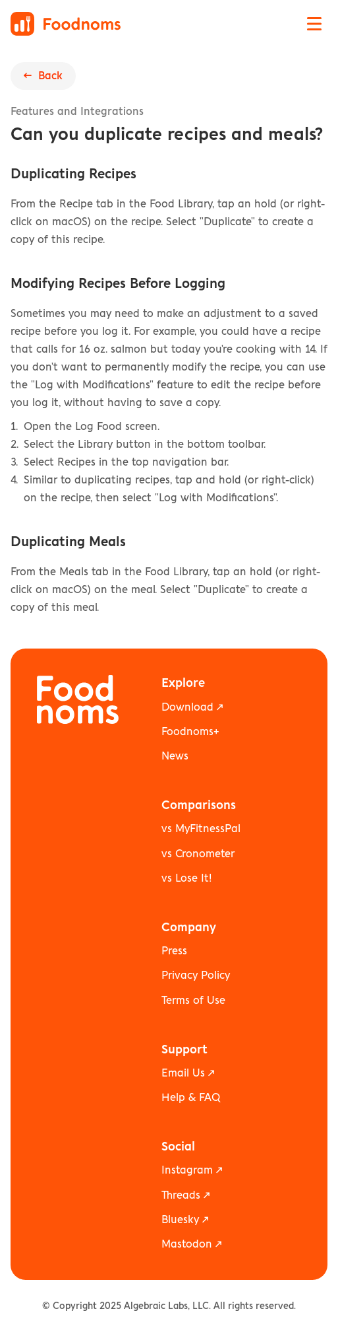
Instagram (187, 1170)
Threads (180, 1195)
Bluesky (180, 1220)
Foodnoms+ (190, 732)
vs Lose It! (186, 878)
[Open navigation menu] (314, 24)
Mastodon (186, 1244)
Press (174, 951)
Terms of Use (193, 1001)
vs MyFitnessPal (200, 829)
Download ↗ (192, 707)
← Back (43, 76)
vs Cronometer (198, 854)
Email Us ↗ (187, 1073)
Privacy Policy (195, 975)
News (174, 756)
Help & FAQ (190, 1098)
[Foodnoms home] (66, 24)
